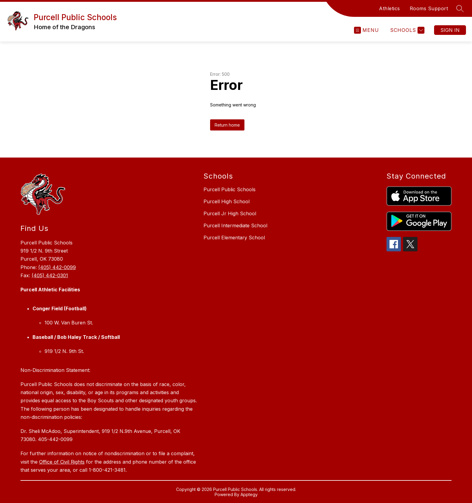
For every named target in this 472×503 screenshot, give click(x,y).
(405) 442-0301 (50, 275)
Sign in (450, 30)
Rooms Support (429, 8)
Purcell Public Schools (229, 189)
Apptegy (249, 494)
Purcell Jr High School (229, 213)
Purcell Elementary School (234, 238)
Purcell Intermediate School (235, 225)
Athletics (389, 8)
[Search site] (460, 8)
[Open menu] (366, 30)
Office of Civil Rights (62, 462)
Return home (227, 124)
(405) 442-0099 (57, 267)
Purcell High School (226, 201)
